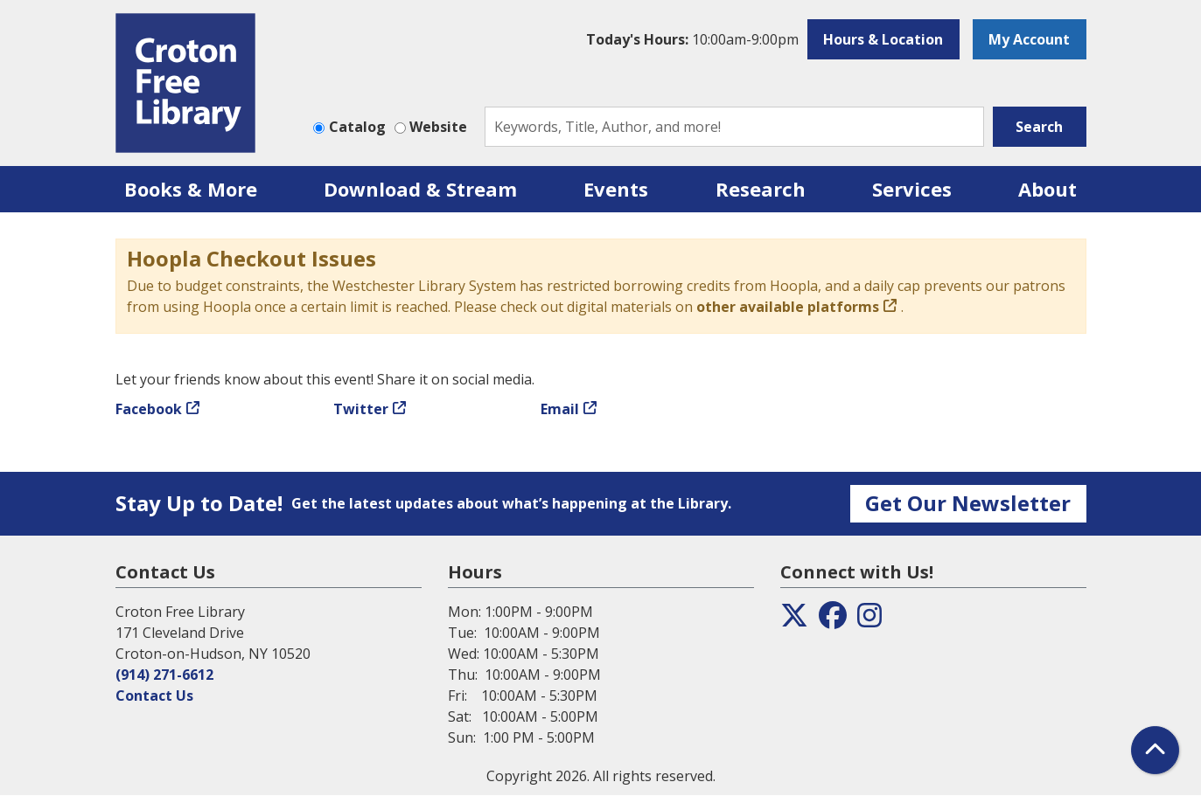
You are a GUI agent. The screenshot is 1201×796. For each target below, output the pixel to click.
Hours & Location (883, 39)
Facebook (148, 409)
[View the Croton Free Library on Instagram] (869, 620)
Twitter (360, 409)
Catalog (357, 126)
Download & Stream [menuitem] (420, 189)
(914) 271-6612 (164, 674)
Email (560, 409)
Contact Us (154, 695)
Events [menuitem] (615, 189)
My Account (1029, 39)
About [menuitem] (1047, 189)
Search (1039, 126)
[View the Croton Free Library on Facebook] (833, 620)
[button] (692, 39)
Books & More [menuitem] (190, 189)
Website (438, 126)
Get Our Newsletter (968, 502)
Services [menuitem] (912, 189)
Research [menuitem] (761, 189)
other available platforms (787, 306)
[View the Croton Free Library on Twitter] (794, 620)
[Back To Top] (1155, 750)
